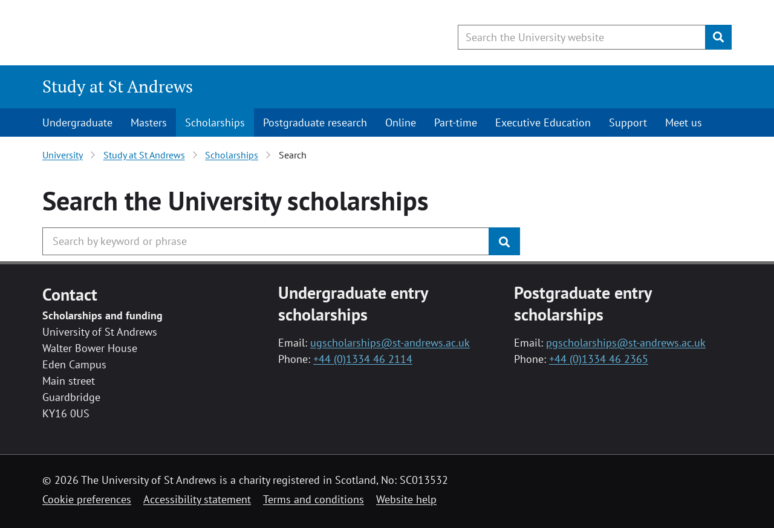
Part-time (455, 122)
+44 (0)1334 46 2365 (598, 359)
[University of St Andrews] (140, 33)
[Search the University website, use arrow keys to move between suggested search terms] (582, 37)
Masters (149, 122)
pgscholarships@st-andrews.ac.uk (626, 343)
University (62, 155)
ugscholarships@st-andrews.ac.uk (390, 343)
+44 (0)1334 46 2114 (362, 359)
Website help (406, 499)
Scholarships (215, 122)
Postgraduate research (315, 122)
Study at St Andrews (117, 86)
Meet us (683, 122)
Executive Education (543, 122)
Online (400, 122)
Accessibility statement (197, 499)
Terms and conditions (313, 499)
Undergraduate (77, 122)
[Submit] (718, 37)
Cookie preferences (86, 499)
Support (628, 122)
